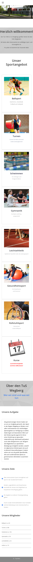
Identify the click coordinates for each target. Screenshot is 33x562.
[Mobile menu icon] (3, 3)
